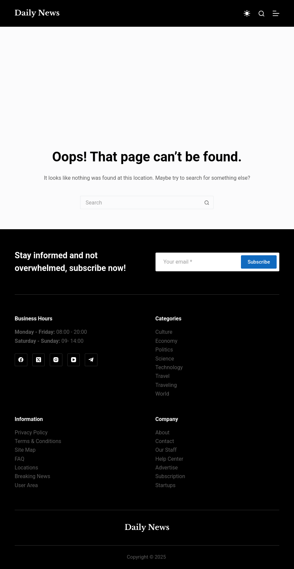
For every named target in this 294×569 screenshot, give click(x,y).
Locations (26, 467)
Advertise (166, 467)
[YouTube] (73, 359)
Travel (162, 376)
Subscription (170, 476)
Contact (164, 441)
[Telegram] (91, 359)
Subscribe (259, 262)
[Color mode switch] (247, 13)
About (162, 432)
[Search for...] (140, 202)
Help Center (169, 459)
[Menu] (276, 13)
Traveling (166, 385)
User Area (26, 485)
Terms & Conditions (38, 441)
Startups (165, 485)
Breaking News (32, 476)
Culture (163, 332)
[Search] (261, 13)
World (162, 394)
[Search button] (207, 202)
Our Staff (166, 450)
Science (164, 358)
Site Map (25, 450)
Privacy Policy (31, 432)
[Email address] (198, 262)
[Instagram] (56, 359)
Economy (166, 341)
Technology (169, 367)
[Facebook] (21, 359)
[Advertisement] (147, 77)
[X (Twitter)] (38, 359)
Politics (164, 349)
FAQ (19, 459)
